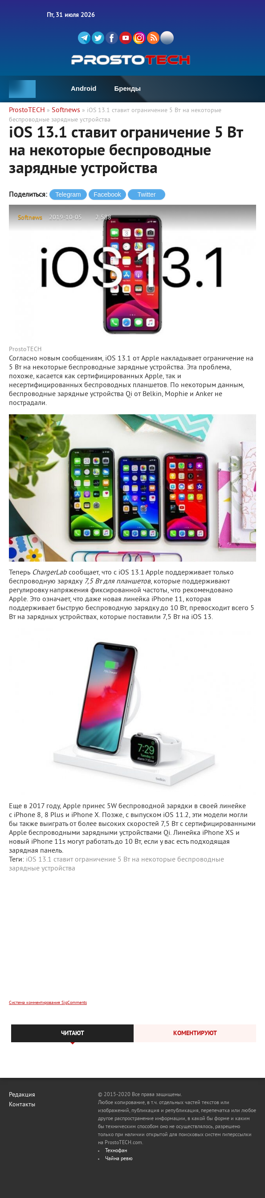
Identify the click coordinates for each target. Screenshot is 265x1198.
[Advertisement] (132, 942)
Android (84, 88)
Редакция (22, 1095)
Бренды (127, 88)
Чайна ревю (119, 1159)
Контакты (22, 1105)
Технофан (116, 1151)
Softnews (30, 218)
